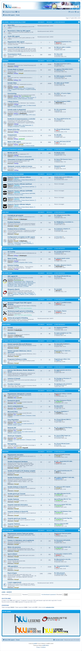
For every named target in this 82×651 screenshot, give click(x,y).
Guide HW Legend (14, 36)
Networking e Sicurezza (9, 367)
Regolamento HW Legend (16, 42)
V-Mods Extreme (13, 101)
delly (57, 130)
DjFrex (57, 472)
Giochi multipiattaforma (15, 406)
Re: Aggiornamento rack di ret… (63, 370)
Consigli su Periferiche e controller (20, 126)
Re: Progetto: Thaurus (60, 311)
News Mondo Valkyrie (27, 207)
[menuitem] (17, 12)
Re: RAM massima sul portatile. (62, 76)
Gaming (16, 242)
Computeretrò (12, 135)
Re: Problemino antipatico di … (62, 228)
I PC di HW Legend (18, 145)
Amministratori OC (26, 96)
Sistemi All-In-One (13, 129)
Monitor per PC (13, 152)
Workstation (17, 243)
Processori (11, 64)
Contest (30, 98)
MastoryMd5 (59, 178)
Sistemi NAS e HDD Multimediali (22, 125)
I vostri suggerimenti (14, 582)
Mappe (31, 294)
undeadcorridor (50, 607)
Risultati (30, 293)
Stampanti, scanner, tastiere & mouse (20, 166)
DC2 (20, 80)
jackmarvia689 (59, 77)
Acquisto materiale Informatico (18, 505)
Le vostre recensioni (19, 415)
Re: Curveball (58, 289)
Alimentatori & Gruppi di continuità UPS (21, 159)
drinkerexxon (59, 436)
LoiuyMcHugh (59, 223)
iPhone (15, 337)
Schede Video (12, 83)
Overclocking (12, 93)
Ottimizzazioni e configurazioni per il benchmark (21, 283)
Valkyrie (16, 205)
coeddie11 (58, 328)
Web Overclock (22, 98)
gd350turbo (59, 478)
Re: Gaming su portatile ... (61, 327)
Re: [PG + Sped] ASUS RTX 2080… (63, 461)
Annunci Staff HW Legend (16, 47)
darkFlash (17, 185)
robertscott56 (59, 84)
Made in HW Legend (14, 142)
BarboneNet (59, 102)
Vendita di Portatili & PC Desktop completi (21, 471)
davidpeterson (59, 153)
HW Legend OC (13, 276)
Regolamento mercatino (15, 455)
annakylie (58, 216)
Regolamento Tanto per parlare (62, 533)
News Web (11, 25)
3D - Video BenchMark (20, 285)
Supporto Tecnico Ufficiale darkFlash (20, 184)
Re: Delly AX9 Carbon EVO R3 (62, 141)
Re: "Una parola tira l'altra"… (62, 566)
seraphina (58, 48)
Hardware (5, 60)
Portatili (10, 327)
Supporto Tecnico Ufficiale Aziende (13, 174)
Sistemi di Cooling (7, 248)
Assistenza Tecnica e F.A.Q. (21, 180)
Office (26, 242)
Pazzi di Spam (12, 573)
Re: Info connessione (60, 109)
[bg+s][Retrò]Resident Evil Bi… (62, 493)
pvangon (58, 110)
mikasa (58, 371)
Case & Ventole (29, 145)
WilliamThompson (60, 385)
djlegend (58, 43)
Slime (57, 395)
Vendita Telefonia (13, 499)
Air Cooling (11, 251)
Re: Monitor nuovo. (59, 152)
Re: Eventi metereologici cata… (62, 547)
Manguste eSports (14, 289)
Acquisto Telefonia (14, 524)
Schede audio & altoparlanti (17, 109)
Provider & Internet (14, 384)
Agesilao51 (59, 379)
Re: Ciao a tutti (58, 54)
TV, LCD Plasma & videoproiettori (22, 156)
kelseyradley (59, 236)
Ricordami (60, 594)
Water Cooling (12, 258)
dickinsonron (59, 252)
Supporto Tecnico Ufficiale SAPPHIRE (20, 191)
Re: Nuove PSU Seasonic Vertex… (63, 159)
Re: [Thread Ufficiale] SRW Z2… (63, 419)
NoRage (16, 66)
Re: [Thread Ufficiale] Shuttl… (62, 129)
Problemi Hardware (14, 222)
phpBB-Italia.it (45, 645)
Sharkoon (16, 199)
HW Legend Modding (8, 299)
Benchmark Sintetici (19, 97)
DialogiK (21, 73)
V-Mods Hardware (16, 106)
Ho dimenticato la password (49, 594)
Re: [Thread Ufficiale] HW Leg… (63, 276)
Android (21, 337)
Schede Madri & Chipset (15, 69)
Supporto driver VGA (19, 88)
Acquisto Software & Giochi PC (18, 511)
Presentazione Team (19, 281)
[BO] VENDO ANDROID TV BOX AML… (64, 477)
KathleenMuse (59, 70)
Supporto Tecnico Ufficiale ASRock (19, 177)
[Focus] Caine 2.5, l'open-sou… (62, 350)
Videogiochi (5, 390)
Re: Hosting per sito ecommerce (63, 384)
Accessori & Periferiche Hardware (12, 149)
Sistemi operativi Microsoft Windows (20, 344)
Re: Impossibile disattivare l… (62, 344)
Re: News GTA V (58, 406)
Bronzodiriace (59, 428)
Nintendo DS (17, 431)
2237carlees (59, 560)
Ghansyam (58, 230)
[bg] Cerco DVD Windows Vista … (63, 511)
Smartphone (12, 333)
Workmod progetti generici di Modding (20, 311)
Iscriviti (9, 592)
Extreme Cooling (13, 265)
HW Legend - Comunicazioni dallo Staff (14, 22)
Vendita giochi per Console (16, 493)
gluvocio (58, 290)
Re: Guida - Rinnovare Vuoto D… (63, 265)
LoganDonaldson (60, 574)
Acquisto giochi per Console (17, 518)
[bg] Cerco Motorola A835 (61, 523)
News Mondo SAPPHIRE (28, 193)
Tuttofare (18, 244)
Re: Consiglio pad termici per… (62, 251)
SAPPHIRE (17, 192)
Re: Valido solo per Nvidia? (61, 82)
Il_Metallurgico (23, 113)
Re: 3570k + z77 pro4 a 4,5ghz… (63, 93)
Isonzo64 (58, 277)
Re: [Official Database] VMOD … (63, 101)
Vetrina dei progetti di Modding (18, 318)
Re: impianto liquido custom (62, 258)
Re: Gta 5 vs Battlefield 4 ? (61, 411)
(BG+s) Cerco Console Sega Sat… (63, 518)
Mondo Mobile (6, 324)
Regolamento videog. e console (63, 393)
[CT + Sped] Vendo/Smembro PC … (64, 470)
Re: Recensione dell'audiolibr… (63, 540)
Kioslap (58, 94)
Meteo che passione (14, 547)
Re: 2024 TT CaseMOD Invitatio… (63, 302)
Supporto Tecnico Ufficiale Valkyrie (19, 204)
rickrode (58, 160)
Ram (9, 76)
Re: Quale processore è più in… (63, 63)
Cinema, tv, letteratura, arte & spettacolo (21, 540)
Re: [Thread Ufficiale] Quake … (62, 443)
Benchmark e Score (19, 282)
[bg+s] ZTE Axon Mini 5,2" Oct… (63, 499)
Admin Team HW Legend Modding (23, 308)
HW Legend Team (7, 273)
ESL (15, 293)
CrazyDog (58, 412)
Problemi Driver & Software (17, 229)
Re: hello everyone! (59, 573)
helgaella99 (59, 541)
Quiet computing (27, 243)
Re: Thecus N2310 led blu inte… (63, 118)
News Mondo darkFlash (27, 186)
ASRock (16, 178)
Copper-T (58, 360)
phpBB (35, 643)
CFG (27, 294)
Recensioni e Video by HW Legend (19, 31)
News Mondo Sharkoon (27, 200)
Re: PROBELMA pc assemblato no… (64, 222)
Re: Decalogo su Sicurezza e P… (63, 378)
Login (3, 592)
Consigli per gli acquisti (15, 215)
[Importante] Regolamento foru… (63, 41)
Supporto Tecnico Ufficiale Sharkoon (20, 197)
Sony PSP (16, 423)
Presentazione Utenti (14, 54)
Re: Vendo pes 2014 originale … (63, 486)
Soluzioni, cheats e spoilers (21, 424)
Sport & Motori (12, 554)
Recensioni (16, 180)
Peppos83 (25, 447)
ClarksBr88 (59, 420)
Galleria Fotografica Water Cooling (22, 262)
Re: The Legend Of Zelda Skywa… (63, 427)
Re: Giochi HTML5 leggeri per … (63, 435)
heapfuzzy (58, 65)
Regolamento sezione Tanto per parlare (20, 533)
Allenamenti (14, 294)
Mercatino (5, 451)
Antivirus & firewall (14, 378)
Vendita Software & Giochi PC (17, 487)
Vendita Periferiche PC (15, 477)
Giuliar (57, 167)
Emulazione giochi (14, 400)
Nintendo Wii (12, 428)
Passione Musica (13, 559)
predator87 (22, 138)
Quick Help (5, 212)
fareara (58, 445)
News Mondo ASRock (27, 180)
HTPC (21, 242)
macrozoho (59, 345)
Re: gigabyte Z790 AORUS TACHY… (64, 69)
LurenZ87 (21, 86)
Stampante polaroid (59, 166)
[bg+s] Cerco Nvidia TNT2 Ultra (62, 504)
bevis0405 (58, 120)
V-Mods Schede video (19, 105)
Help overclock (29, 97)
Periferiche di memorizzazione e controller (21, 119)
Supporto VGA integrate (17, 89)
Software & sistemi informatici (11, 341)
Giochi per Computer (14, 436)
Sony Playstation (13, 419)
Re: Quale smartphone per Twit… (63, 333)
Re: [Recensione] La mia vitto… (63, 559)
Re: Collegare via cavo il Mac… (62, 215)
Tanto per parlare (7, 530)
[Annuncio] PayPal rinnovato (62, 454)
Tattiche (21, 294)
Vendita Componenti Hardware (18, 461)
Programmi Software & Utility (17, 359)
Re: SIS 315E (57, 134)
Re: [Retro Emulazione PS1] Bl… (63, 400)
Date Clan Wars (22, 293)
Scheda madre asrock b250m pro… (63, 177)
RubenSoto (59, 407)
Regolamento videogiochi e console (19, 394)
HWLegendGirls (13, 566)
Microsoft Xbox (13, 411)
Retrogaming (12, 444)
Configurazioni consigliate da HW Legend (21, 237)
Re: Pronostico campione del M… (63, 553)
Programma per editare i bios (62, 359)
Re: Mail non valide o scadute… (63, 47)
